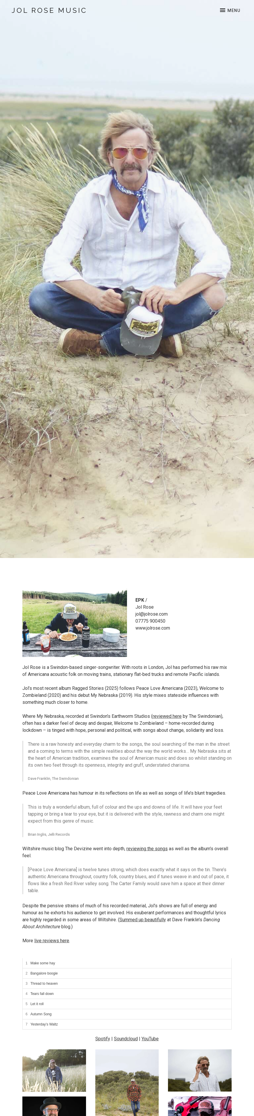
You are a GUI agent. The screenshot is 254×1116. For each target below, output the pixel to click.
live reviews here (51, 940)
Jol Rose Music (49, 10)
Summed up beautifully (142, 919)
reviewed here (167, 716)
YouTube (150, 1038)
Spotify (102, 1038)
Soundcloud (126, 1038)
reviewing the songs (147, 848)
